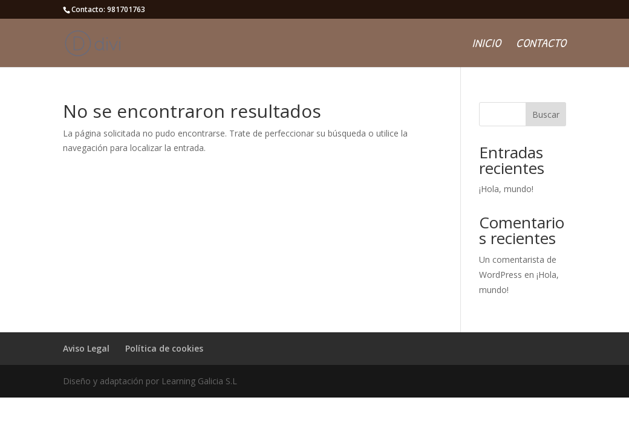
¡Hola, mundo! (506, 189)
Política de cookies (164, 348)
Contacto (541, 45)
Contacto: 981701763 (108, 9)
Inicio (486, 45)
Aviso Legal (86, 348)
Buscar (545, 114)
